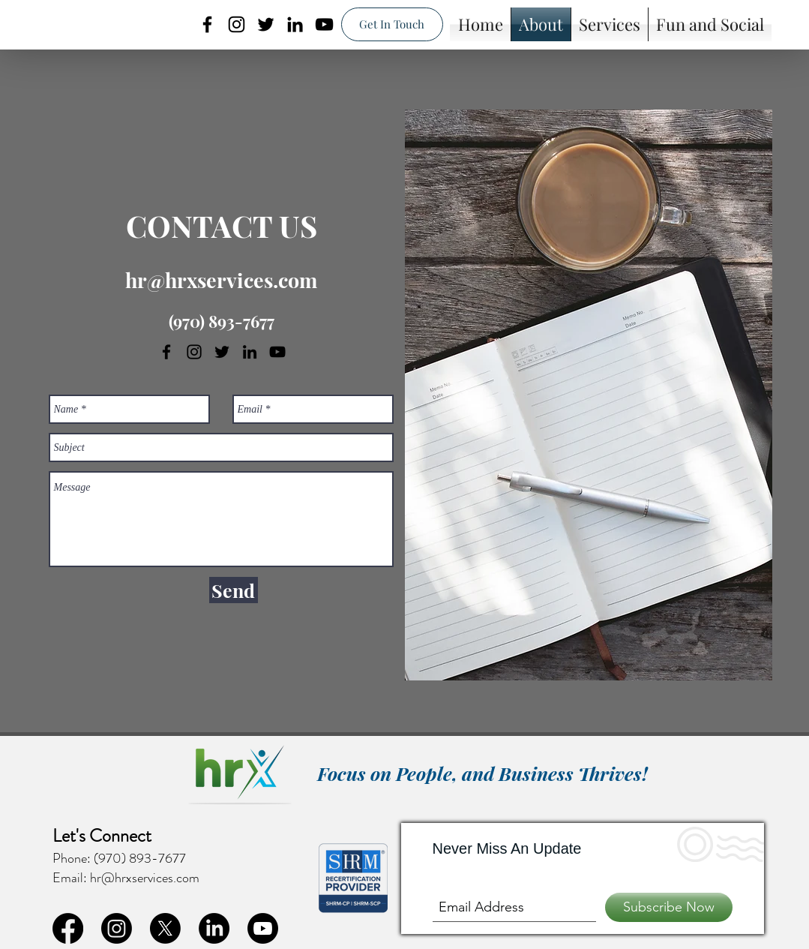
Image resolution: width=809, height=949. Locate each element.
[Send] (233, 590)
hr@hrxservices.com (221, 279)
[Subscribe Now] (669, 907)
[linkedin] (295, 24)
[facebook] (207, 24)
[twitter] (266, 24)
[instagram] (236, 24)
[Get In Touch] (392, 24)
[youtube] (324, 24)
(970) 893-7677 (221, 321)
